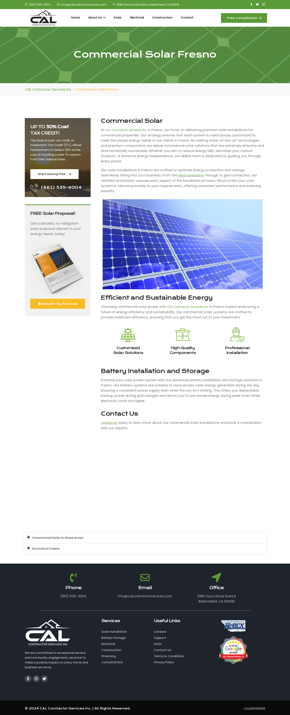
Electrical (137, 17)
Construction (162, 17)
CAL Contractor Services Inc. (126, 130)
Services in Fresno (46, 549)
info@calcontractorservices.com (81, 4)
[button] (145, 537)
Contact (187, 17)
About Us (96, 17)
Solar (118, 17)
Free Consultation (244, 18)
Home (75, 17)
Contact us (109, 423)
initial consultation (191, 175)
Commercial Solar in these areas (57, 538)
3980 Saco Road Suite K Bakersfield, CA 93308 (146, 4)
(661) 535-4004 (37, 4)
